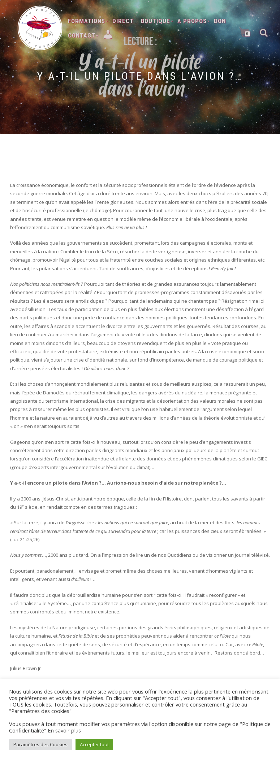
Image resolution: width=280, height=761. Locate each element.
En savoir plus (64, 730)
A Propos (192, 21)
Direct (123, 21)
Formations (86, 21)
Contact (81, 35)
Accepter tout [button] (94, 744)
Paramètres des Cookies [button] (40, 744)
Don (220, 21)
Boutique (155, 21)
